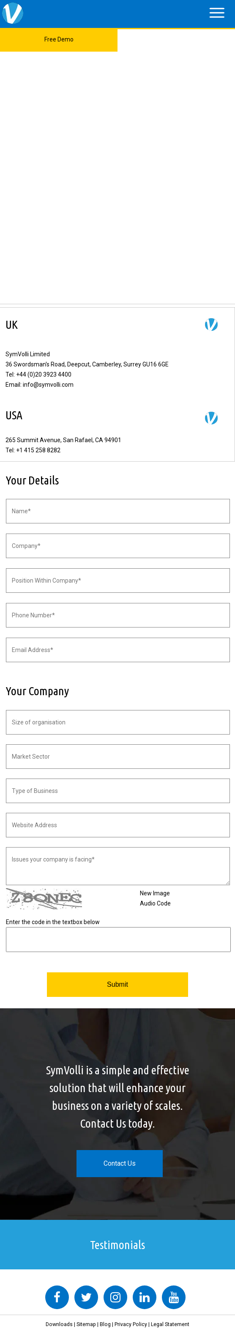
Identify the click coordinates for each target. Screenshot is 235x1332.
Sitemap (86, 1324)
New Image (155, 893)
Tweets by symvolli (31, 1280)
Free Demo (59, 39)
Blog (105, 1324)
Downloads (59, 1324)
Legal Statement (170, 1324)
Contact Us (120, 1163)
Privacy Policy (131, 1324)
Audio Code (155, 903)
